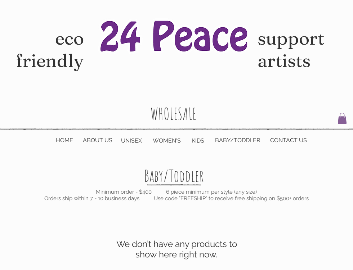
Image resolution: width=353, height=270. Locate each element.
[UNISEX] (131, 140)
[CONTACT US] (288, 140)
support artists (291, 49)
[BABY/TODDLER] (237, 140)
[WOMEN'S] (166, 140)
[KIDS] (197, 140)
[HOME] (64, 140)
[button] (342, 118)
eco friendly (50, 60)
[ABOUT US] (97, 140)
